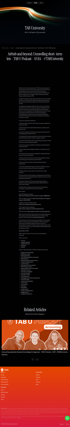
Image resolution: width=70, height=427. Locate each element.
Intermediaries (4, 379)
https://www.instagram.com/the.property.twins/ (31, 208)
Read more (4, 354)
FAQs (37, 379)
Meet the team (4, 392)
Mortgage (3, 377)
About (2, 390)
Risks (37, 384)
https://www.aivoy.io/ (39, 217)
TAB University (5, 48)
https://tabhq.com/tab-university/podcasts (38, 211)
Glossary (38, 382)
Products (38, 377)
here (19, 417)
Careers (3, 394)
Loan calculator (4, 384)
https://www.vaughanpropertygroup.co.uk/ (30, 204)
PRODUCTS (29, 2)
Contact (3, 397)
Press (2, 399)
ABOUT (41, 2)
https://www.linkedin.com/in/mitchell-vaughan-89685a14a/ (34, 195)
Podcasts (12, 48)
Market (38, 375)
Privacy (61, 424)
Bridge (2, 375)
